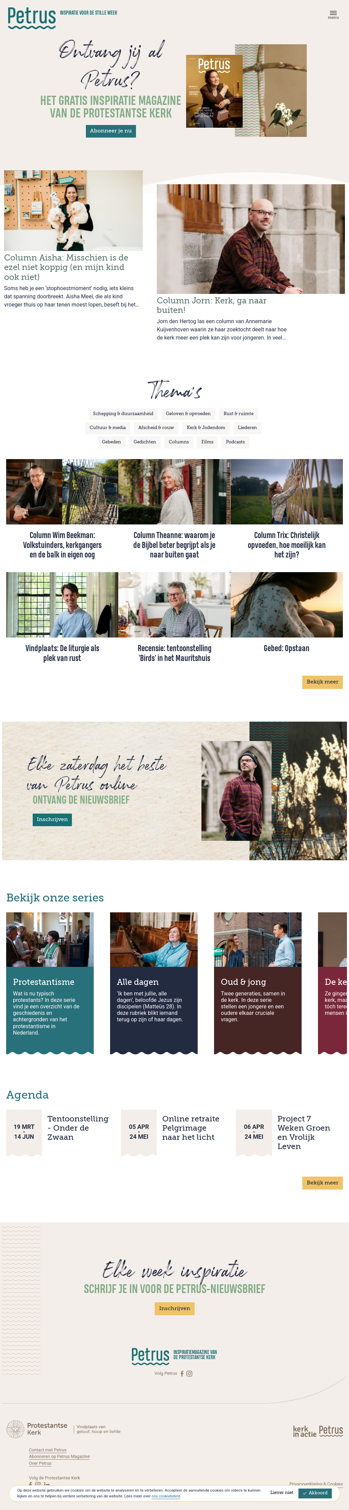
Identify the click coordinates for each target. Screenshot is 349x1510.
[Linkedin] (47, 1476)
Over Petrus (40, 1455)
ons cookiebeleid (166, 1496)
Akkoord (315, 1493)
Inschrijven (52, 812)
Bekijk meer (322, 674)
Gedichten (145, 434)
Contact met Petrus (48, 1441)
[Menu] (332, 16)
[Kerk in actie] (305, 1423)
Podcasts (235, 434)
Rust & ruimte (239, 406)
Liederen (247, 420)
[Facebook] (183, 1365)
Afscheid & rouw (156, 420)
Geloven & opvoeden (188, 406)
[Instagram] (189, 1365)
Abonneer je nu (111, 131)
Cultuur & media (108, 420)
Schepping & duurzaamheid (123, 406)
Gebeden (111, 434)
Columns (179, 434)
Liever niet (281, 1493)
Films (207, 434)
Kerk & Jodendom (206, 420)
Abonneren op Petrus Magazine (60, 1448)
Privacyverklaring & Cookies (315, 1475)
